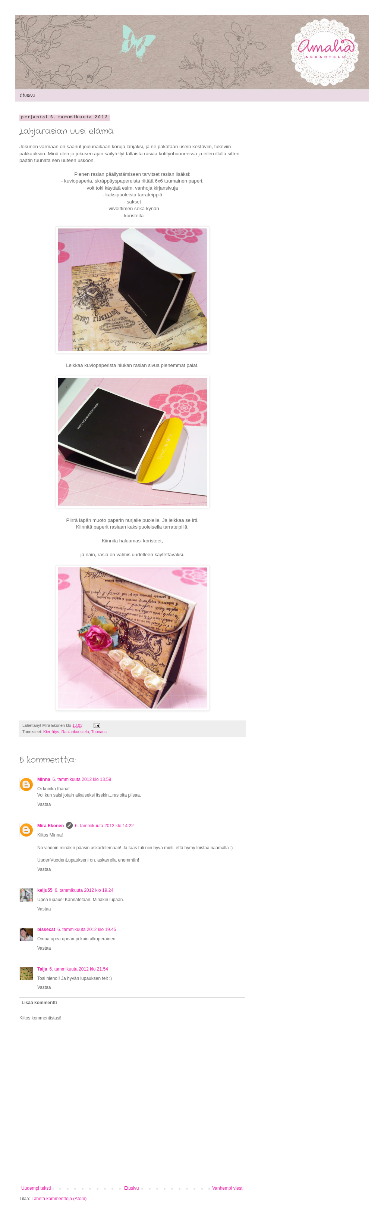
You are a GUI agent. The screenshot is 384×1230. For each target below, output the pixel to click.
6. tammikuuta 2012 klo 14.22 (104, 825)
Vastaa (44, 804)
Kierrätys (51, 731)
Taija (42, 969)
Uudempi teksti (36, 1188)
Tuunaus (99, 731)
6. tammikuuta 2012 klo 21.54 (78, 969)
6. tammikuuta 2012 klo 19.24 (84, 890)
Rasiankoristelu (75, 731)
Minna (43, 779)
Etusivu (27, 95)
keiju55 (45, 890)
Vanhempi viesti (227, 1188)
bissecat (46, 929)
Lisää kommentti (39, 1002)
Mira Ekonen (50, 825)
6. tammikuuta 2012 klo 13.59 (82, 779)
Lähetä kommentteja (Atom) (58, 1198)
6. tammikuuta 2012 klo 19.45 (86, 929)
